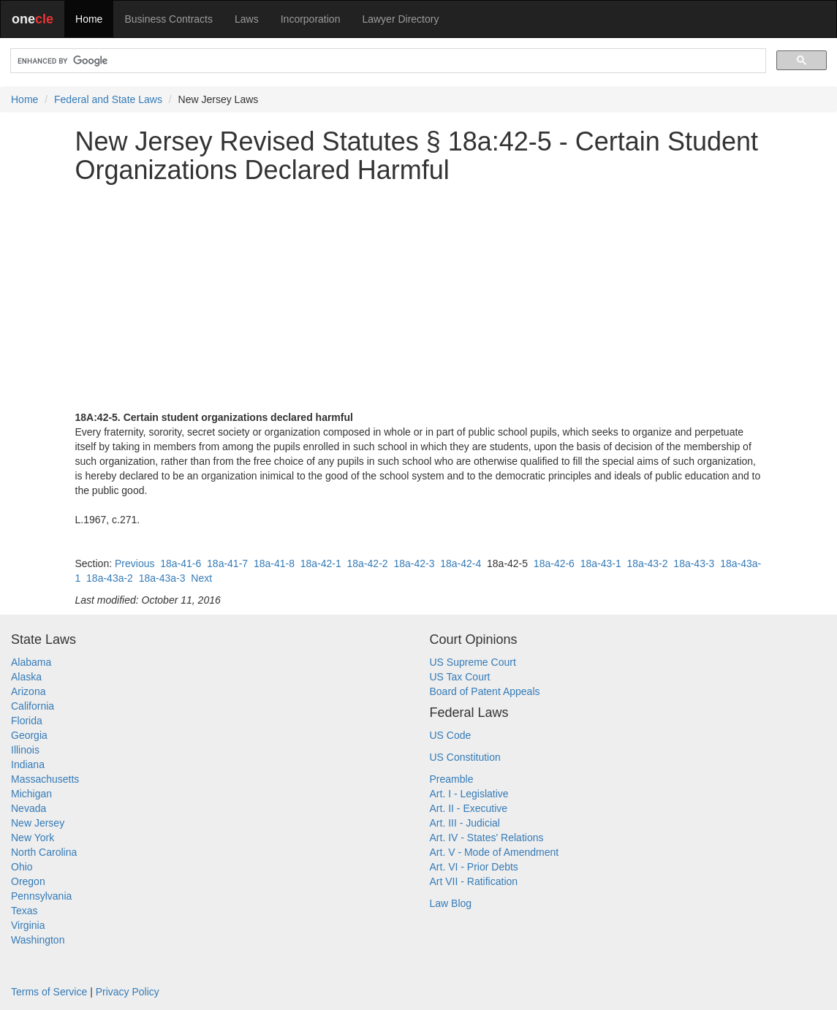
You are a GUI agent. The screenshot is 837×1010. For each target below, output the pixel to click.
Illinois (25, 750)
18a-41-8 (274, 563)
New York (32, 837)
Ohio (22, 867)
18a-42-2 (367, 563)
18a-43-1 (600, 563)
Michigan (31, 794)
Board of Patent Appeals (485, 691)
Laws (247, 19)
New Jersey (37, 823)
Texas (24, 910)
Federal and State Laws (108, 99)
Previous (134, 563)
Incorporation (311, 19)
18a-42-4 (460, 563)
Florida (26, 720)
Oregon (28, 881)
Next (201, 578)
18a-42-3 (413, 563)
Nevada (28, 808)
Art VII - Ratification (474, 881)
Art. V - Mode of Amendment (494, 852)
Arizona (28, 691)
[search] (387, 61)
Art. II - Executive (469, 808)
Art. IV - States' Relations (487, 837)
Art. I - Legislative (469, 794)
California (32, 706)
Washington (37, 940)
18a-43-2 (647, 563)
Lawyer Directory (400, 19)
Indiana (28, 764)
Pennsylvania (41, 896)
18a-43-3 (693, 563)
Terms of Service (49, 992)
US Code (450, 735)
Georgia (29, 735)
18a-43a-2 (109, 578)
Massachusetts (45, 779)
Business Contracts (168, 19)
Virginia (28, 925)
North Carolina (44, 852)
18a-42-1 (320, 563)
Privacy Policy (127, 992)
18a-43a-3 (162, 578)
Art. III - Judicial (465, 823)
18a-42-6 (554, 563)
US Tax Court (460, 677)
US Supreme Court (473, 662)
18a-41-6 (180, 563)
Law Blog (451, 903)
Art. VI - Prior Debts (474, 867)
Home (88, 19)
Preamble (452, 779)
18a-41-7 (227, 563)
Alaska (26, 677)
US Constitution (465, 757)
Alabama (31, 662)
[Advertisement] (418, 297)
